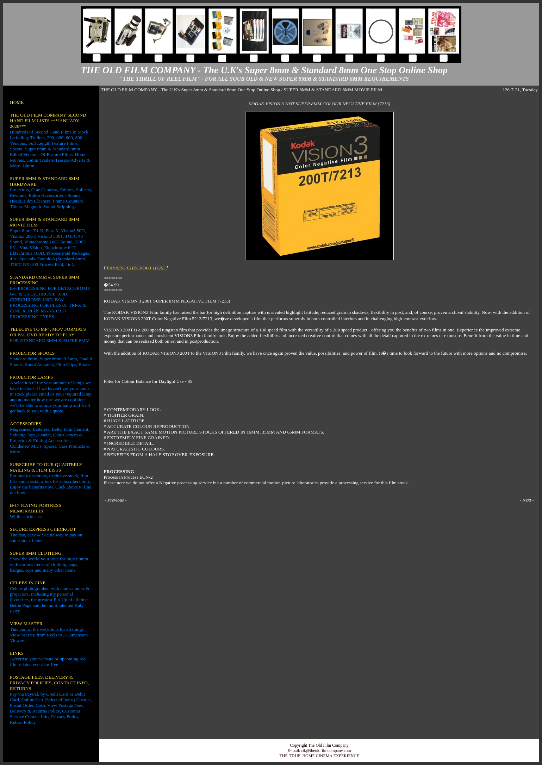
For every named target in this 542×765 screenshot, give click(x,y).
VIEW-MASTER (26, 623)
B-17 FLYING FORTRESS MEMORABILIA (35, 508)
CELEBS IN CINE (27, 582)
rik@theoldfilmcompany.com (326, 750)
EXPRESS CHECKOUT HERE (136, 267)
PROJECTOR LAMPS (31, 377)
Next (527, 500)
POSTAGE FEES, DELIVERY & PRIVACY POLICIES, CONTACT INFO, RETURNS (49, 682)
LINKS (17, 653)
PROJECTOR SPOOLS (32, 353)
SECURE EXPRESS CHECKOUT (43, 529)
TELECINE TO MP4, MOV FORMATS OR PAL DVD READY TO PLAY (48, 331)
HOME (17, 102)
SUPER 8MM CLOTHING (36, 553)
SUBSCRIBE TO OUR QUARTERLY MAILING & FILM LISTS (46, 467)
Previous (115, 500)
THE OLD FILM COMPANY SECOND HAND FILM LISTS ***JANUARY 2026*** (48, 120)
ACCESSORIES (25, 423)
